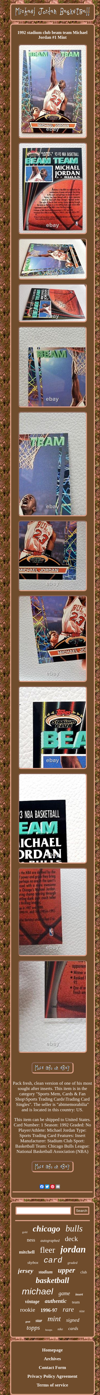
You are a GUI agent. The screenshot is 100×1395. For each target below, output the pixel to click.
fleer (47, 1250)
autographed (50, 1241)
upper (66, 1270)
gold (24, 1232)
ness (31, 1240)
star (38, 1320)
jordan (73, 1249)
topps (33, 1327)
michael (37, 1291)
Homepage (52, 1350)
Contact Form (52, 1367)
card (53, 1260)
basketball (52, 1280)
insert (79, 1294)
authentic (56, 1301)
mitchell (27, 1252)
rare (68, 1309)
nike (60, 1329)
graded (72, 1263)
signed (72, 1320)
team (76, 1302)
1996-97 (49, 1310)
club (84, 1272)
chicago (46, 1228)
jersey (25, 1270)
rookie (27, 1309)
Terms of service (52, 1385)
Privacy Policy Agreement (52, 1376)
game (64, 1293)
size (82, 1311)
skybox (32, 1262)
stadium (46, 1272)
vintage (32, 1301)
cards (73, 1328)
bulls (74, 1228)
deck (71, 1239)
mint (54, 1319)
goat (27, 1321)
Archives (52, 1358)
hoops (48, 1329)
